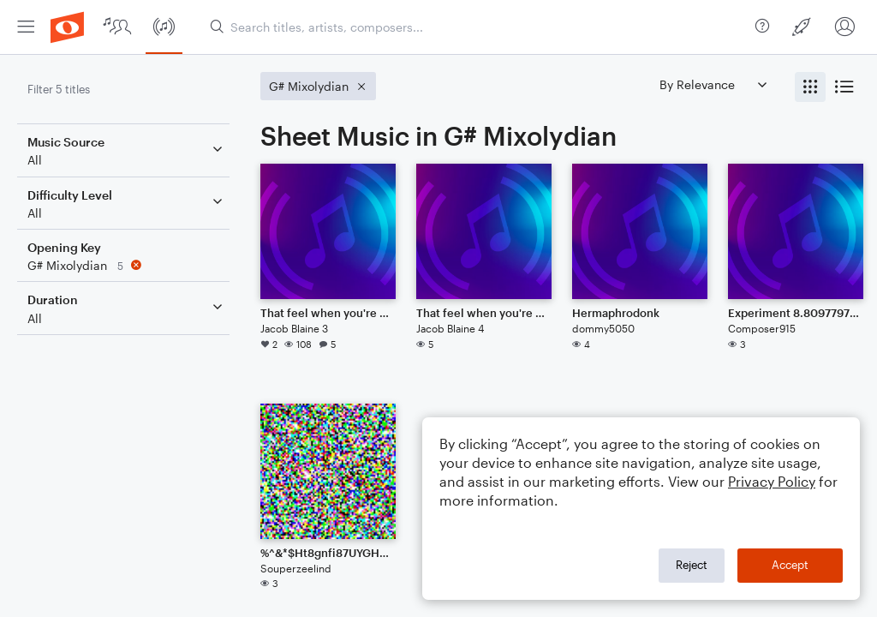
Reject (691, 565)
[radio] (810, 87)
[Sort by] (712, 84)
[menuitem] (25, 27)
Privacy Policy (771, 481)
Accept (790, 565)
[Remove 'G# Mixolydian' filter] (126, 265)
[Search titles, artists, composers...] (475, 27)
